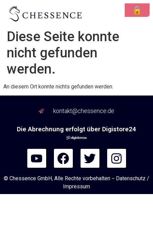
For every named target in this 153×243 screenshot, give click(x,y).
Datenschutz (131, 178)
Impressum (76, 186)
